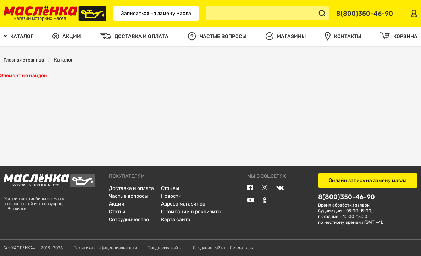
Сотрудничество (129, 220)
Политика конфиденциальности (105, 247)
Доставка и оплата (131, 188)
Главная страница (24, 60)
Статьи (117, 212)
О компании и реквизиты (191, 212)
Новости (171, 196)
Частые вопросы (128, 196)
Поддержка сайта (165, 247)
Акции (116, 204)
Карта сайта (175, 220)
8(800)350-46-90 (346, 197)
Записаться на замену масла (156, 13)
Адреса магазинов (183, 204)
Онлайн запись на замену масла (368, 180)
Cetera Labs (241, 247)
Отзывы (170, 188)
